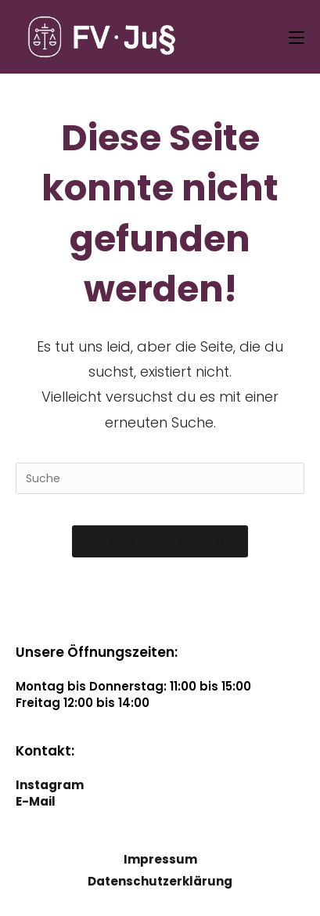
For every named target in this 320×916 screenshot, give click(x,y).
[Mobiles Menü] (296, 37)
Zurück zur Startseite (159, 541)
